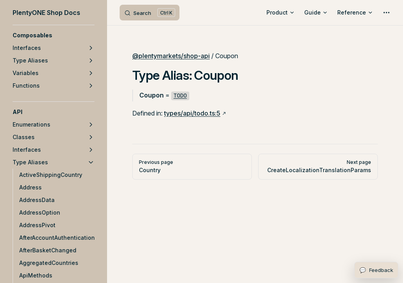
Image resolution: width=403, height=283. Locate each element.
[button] (53, 35)
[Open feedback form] (376, 270)
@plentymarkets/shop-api (171, 56)
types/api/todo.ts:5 (192, 113)
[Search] (149, 12)
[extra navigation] (386, 12)
